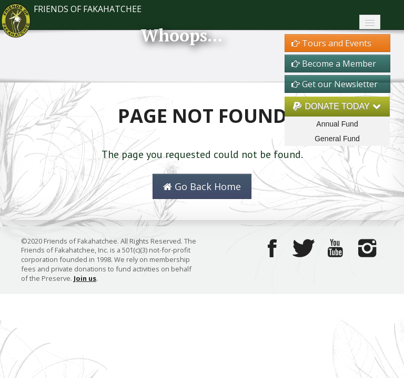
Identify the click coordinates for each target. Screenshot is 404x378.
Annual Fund (337, 124)
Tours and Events (331, 43)
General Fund (337, 138)
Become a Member (333, 63)
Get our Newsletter (334, 84)
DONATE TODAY (337, 106)
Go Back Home (202, 186)
